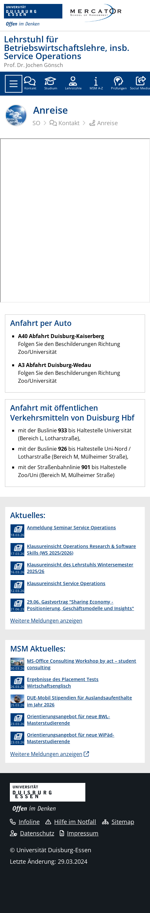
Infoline (25, 822)
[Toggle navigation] (13, 84)
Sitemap (118, 822)
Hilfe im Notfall (70, 822)
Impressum (79, 833)
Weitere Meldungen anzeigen (46, 620)
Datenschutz (32, 833)
